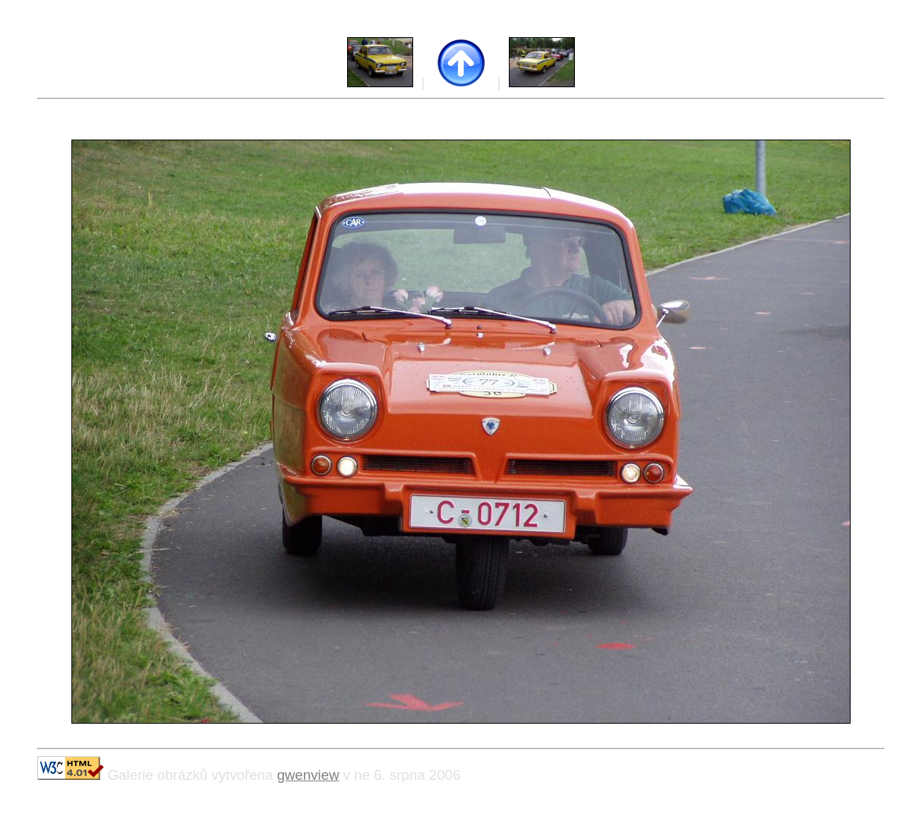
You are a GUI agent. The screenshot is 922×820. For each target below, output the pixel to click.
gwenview (308, 775)
